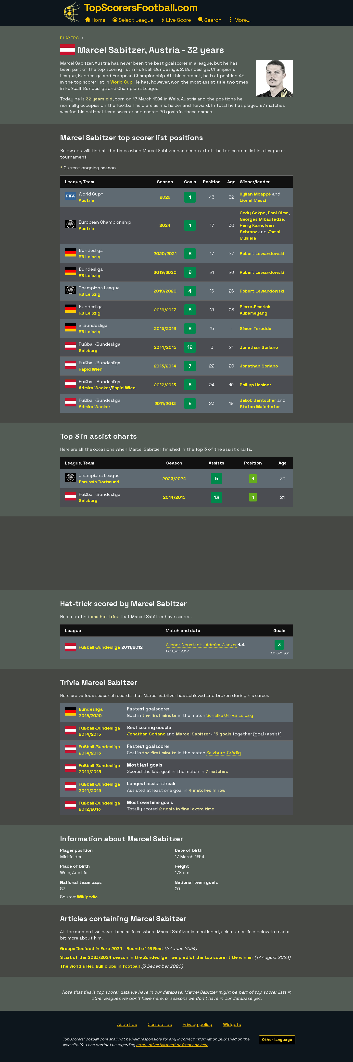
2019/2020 (164, 272)
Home (95, 20)
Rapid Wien (90, 369)
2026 (165, 197)
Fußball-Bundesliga (111, 647)
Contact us (160, 1024)
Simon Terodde (256, 328)
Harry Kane (251, 225)
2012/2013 (165, 385)
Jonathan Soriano (259, 347)
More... (239, 20)
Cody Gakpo (252, 213)
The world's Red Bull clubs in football (100, 966)
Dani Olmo (278, 213)
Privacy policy (198, 1024)
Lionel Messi (253, 200)
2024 (165, 225)
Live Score (175, 20)
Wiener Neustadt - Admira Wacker (201, 644)
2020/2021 (164, 253)
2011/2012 (165, 403)
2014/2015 (165, 347)
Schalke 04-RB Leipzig (229, 715)
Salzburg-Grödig (223, 753)
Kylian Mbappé (255, 194)
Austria (86, 200)
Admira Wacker (94, 388)
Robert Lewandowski (262, 253)
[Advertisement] (176, 553)
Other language (277, 1039)
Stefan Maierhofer (260, 406)
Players (69, 37)
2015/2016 (165, 328)
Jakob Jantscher (258, 400)
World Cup (121, 82)
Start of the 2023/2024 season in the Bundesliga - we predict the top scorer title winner (156, 957)
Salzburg (88, 350)
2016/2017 (165, 310)
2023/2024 (174, 478)
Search (209, 20)
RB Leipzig (90, 256)
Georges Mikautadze (262, 219)
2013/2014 (165, 366)
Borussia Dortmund (99, 482)
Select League (133, 20)
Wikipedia (87, 897)
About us (127, 1024)
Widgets (232, 1024)
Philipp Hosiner (255, 385)
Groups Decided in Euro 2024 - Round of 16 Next (111, 948)
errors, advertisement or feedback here (172, 1044)
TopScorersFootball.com (140, 7)
